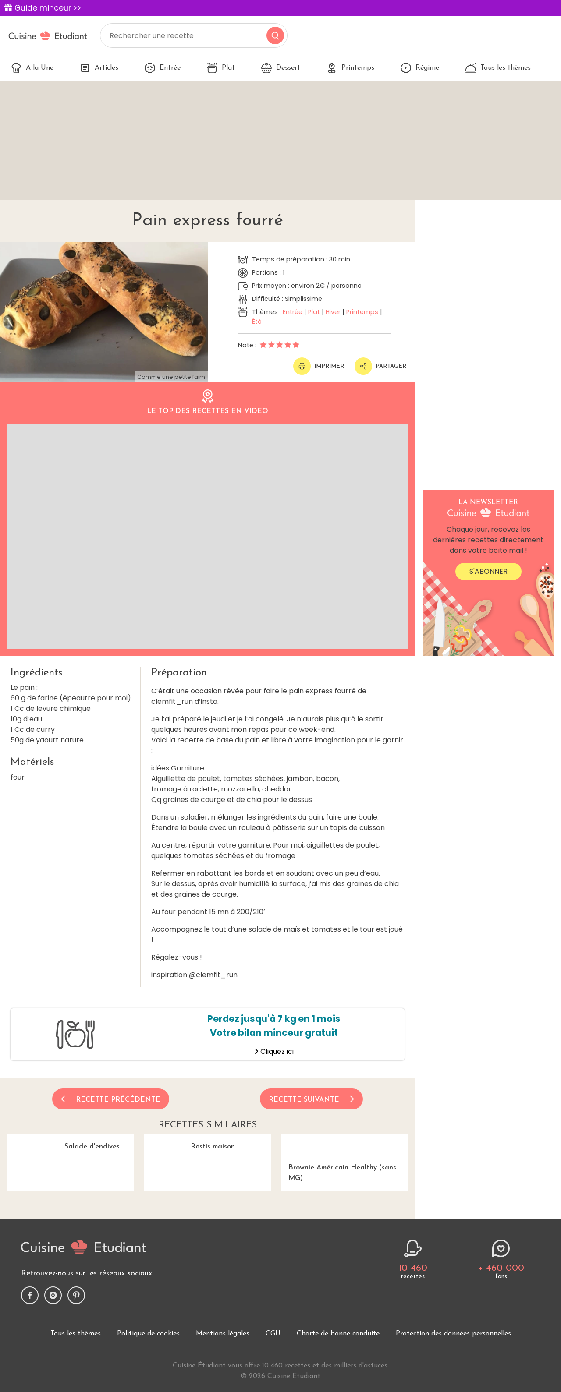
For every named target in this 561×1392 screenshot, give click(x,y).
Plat (221, 68)
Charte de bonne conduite (338, 1381)
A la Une (32, 68)
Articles (99, 68)
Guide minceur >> (47, 8)
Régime (420, 68)
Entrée (163, 68)
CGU (273, 1381)
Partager (380, 366)
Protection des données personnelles (453, 1381)
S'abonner (488, 571)
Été (257, 321)
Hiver (333, 311)
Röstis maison (207, 1181)
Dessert (280, 68)
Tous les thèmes (498, 68)
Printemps (350, 68)
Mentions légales (222, 1381)
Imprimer (318, 366)
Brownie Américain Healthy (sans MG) (344, 1158)
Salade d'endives (70, 1181)
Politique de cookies (148, 1381)
